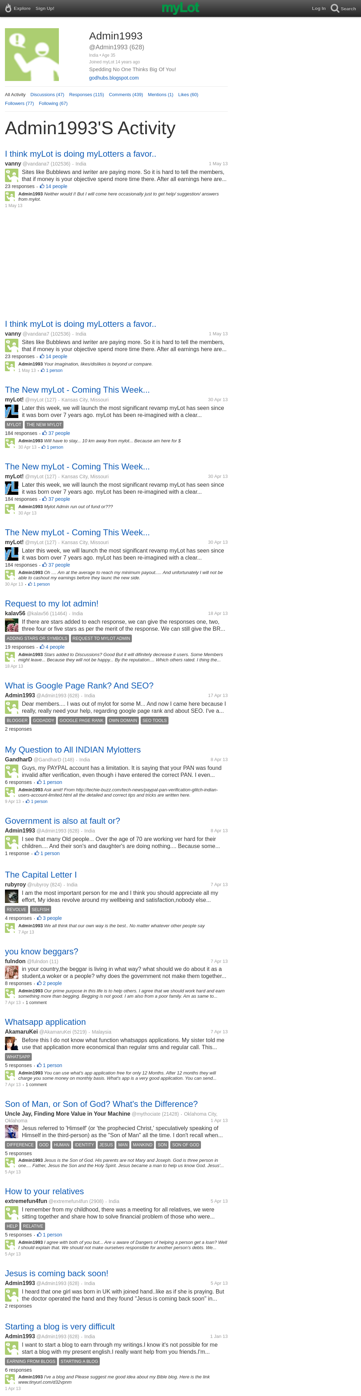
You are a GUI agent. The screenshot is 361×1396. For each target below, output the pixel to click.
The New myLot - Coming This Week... (77, 389)
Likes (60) (188, 94)
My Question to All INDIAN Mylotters (73, 749)
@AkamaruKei (55, 1032)
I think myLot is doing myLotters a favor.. (81, 153)
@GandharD (47, 759)
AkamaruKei (21, 1032)
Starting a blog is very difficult (60, 1326)
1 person (54, 370)
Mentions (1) (160, 94)
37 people (59, 433)
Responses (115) (86, 94)
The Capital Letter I (41, 874)
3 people (52, 918)
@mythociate (145, 1114)
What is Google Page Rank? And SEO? (79, 685)
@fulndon (37, 961)
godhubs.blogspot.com (114, 78)
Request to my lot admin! (51, 603)
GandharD (18, 759)
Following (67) (53, 103)
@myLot (34, 400)
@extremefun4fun (68, 1201)
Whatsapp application (45, 1022)
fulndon (15, 961)
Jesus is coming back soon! (56, 1273)
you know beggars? (41, 951)
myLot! (14, 400)
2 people (52, 983)
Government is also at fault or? (62, 820)
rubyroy (15, 884)
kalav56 (15, 613)
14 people (57, 186)
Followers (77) (19, 103)
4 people (55, 647)
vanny (13, 164)
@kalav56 (38, 613)
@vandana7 (36, 164)
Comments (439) (126, 94)
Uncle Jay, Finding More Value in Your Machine (67, 1114)
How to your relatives (44, 1191)
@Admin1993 (51, 695)
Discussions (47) (47, 94)
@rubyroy (38, 884)
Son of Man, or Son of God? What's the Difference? (101, 1104)
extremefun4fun (26, 1201)
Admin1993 (20, 695)
